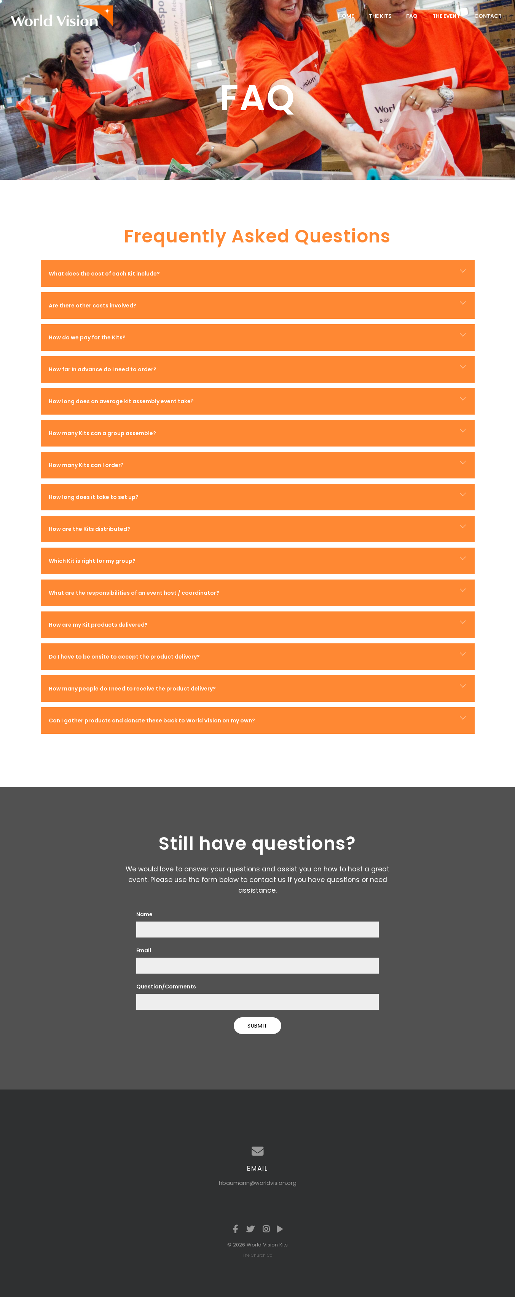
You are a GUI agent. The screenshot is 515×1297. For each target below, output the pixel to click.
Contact (488, 16)
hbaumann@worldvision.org (258, 1183)
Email (143, 950)
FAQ (412, 16)
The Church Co (257, 1255)
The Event (446, 16)
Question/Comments (166, 986)
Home (346, 16)
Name (144, 914)
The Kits (380, 16)
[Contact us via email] (257, 1151)
